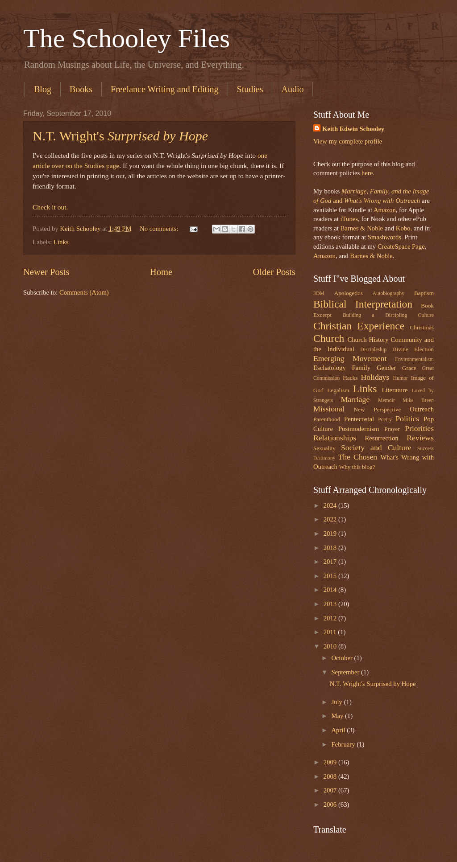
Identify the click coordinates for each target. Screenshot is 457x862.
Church (328, 338)
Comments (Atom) (84, 292)
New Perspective (377, 409)
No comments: (160, 228)
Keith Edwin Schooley (353, 128)
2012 (331, 618)
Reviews (420, 437)
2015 (331, 575)
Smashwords (384, 237)
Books (81, 89)
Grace (409, 368)
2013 (331, 604)
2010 (331, 646)
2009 (331, 762)
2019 (331, 533)
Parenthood (326, 419)
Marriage (355, 399)
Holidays (375, 377)
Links (61, 242)
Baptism (424, 293)
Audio (292, 89)
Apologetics (348, 293)
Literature (394, 390)
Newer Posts (46, 272)
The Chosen (357, 456)
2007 (331, 790)
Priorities (419, 428)
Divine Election (413, 349)
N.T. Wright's (120, 135)
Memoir (386, 400)
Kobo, (404, 228)
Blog (42, 89)
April (339, 730)
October (342, 657)
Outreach (422, 409)
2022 (331, 519)
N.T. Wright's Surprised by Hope (373, 683)
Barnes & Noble (361, 228)
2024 (331, 505)
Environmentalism (414, 359)
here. (367, 173)
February (344, 744)
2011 (331, 632)
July (337, 702)
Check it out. (50, 207)
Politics (407, 418)
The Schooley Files (126, 38)
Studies (250, 89)
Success (425, 449)
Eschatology (329, 367)
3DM (318, 293)
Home (161, 272)
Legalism (338, 390)
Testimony (324, 458)
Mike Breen (418, 400)
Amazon (385, 209)
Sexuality (324, 448)
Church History (367, 339)
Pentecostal (359, 419)
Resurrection (381, 438)
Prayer (392, 429)
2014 (331, 589)
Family (361, 367)
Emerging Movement (349, 358)
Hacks (350, 377)
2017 (331, 561)
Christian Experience (358, 326)
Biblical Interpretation (362, 304)
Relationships (334, 437)
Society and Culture (376, 447)
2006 (331, 804)
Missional (329, 408)
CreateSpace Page (401, 246)
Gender (386, 367)
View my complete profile (347, 141)
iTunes (348, 218)
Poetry (385, 420)
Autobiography (388, 293)
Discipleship (373, 350)
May (338, 715)
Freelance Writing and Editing (165, 89)
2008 (331, 776)
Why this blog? (357, 467)
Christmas (422, 327)
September (346, 672)
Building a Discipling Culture (388, 315)
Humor (400, 378)
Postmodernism (358, 428)
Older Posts (274, 272)
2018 (331, 547)
